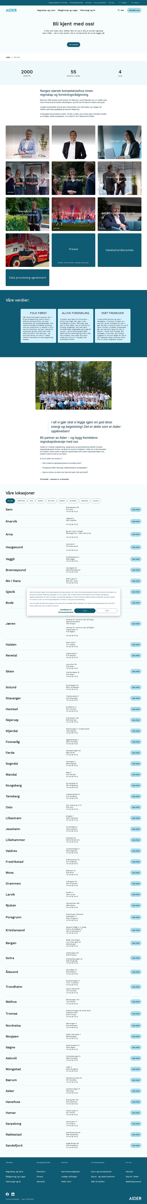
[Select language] (136, 3)
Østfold (62, 501)
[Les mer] (73, 250)
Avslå (107, 610)
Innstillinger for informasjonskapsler (66, 611)
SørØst (40, 501)
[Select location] (124, 3)
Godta (85, 610)
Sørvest (95, 501)
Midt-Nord (21, 501)
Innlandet (73, 501)
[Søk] (120, 10)
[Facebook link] (7, 1194)
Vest (31, 501)
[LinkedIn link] (12, 1194)
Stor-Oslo (51, 501)
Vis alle (10, 501)
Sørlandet (84, 501)
